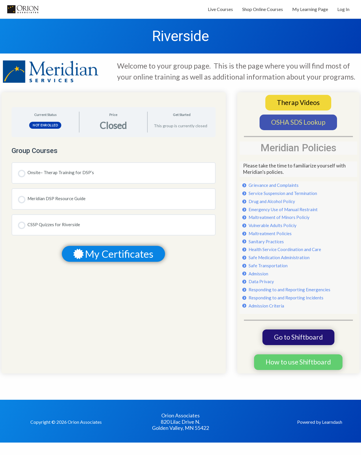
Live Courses (220, 11)
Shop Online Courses (262, 11)
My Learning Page (310, 11)
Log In (343, 11)
